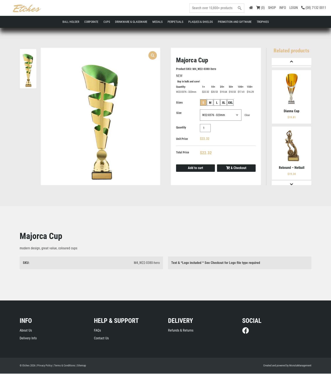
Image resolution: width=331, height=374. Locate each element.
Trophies (263, 21)
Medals (157, 21)
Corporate (91, 21)
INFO (282, 8)
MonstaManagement (300, 366)
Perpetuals (175, 21)
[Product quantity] (205, 128)
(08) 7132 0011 (313, 8)
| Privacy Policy (44, 366)
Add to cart (195, 168)
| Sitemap (81, 366)
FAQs (97, 331)
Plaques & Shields (200, 21)
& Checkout (236, 169)
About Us (26, 331)
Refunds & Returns (180, 331)
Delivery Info (28, 339)
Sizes (179, 102)
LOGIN (293, 8)
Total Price (182, 152)
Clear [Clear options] (247, 115)
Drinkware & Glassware (131, 21)
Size (179, 113)
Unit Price (182, 139)
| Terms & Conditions (64, 366)
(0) (260, 8)
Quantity (181, 128)
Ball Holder (70, 21)
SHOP (272, 8)
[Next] (291, 184)
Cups (106, 21)
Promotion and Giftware (235, 21)
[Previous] (291, 61)
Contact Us (101, 339)
